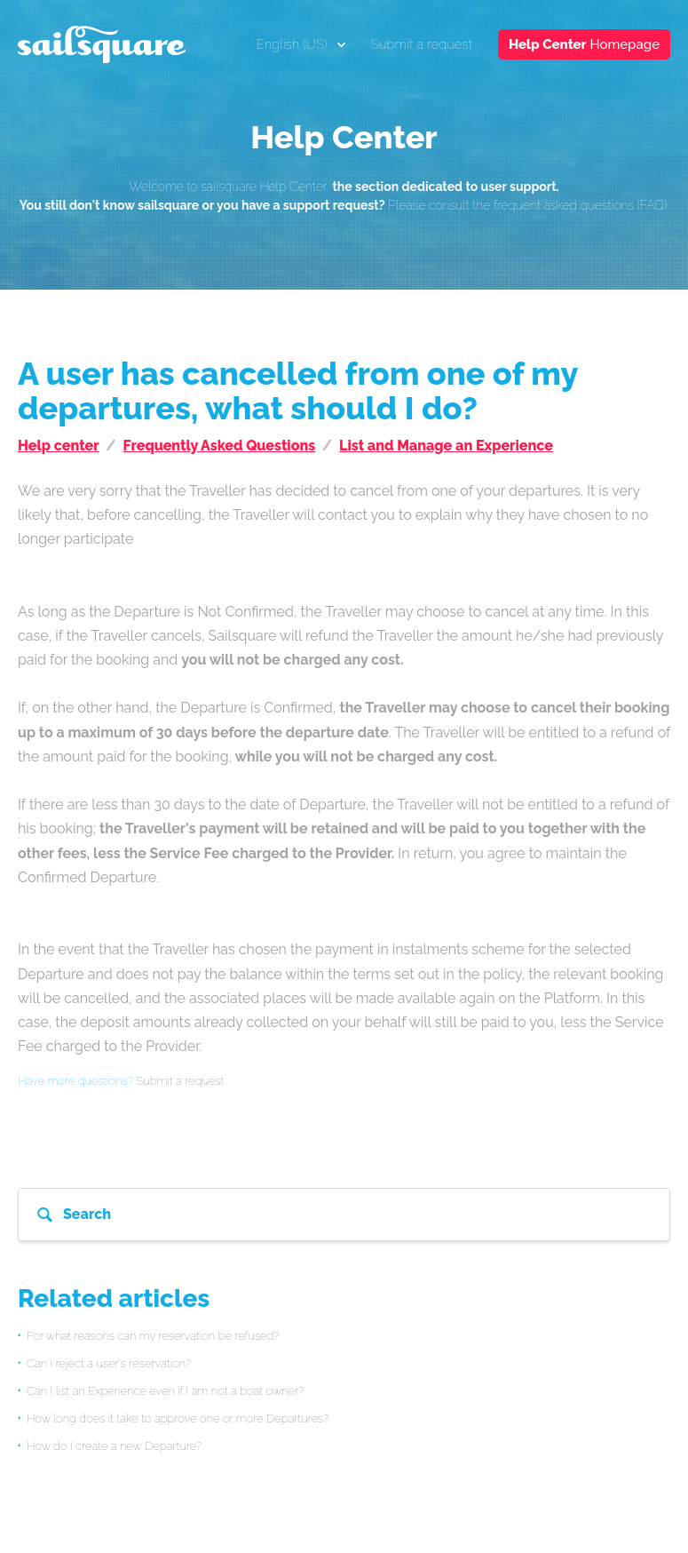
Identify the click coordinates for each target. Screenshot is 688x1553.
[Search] (344, 1214)
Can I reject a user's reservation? (109, 1363)
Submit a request (421, 44)
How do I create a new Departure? (114, 1446)
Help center (58, 445)
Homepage (584, 44)
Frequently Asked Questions (219, 445)
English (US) (294, 44)
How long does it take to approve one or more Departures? (178, 1418)
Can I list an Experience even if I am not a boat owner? (165, 1391)
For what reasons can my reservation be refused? (153, 1335)
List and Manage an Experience (446, 445)
